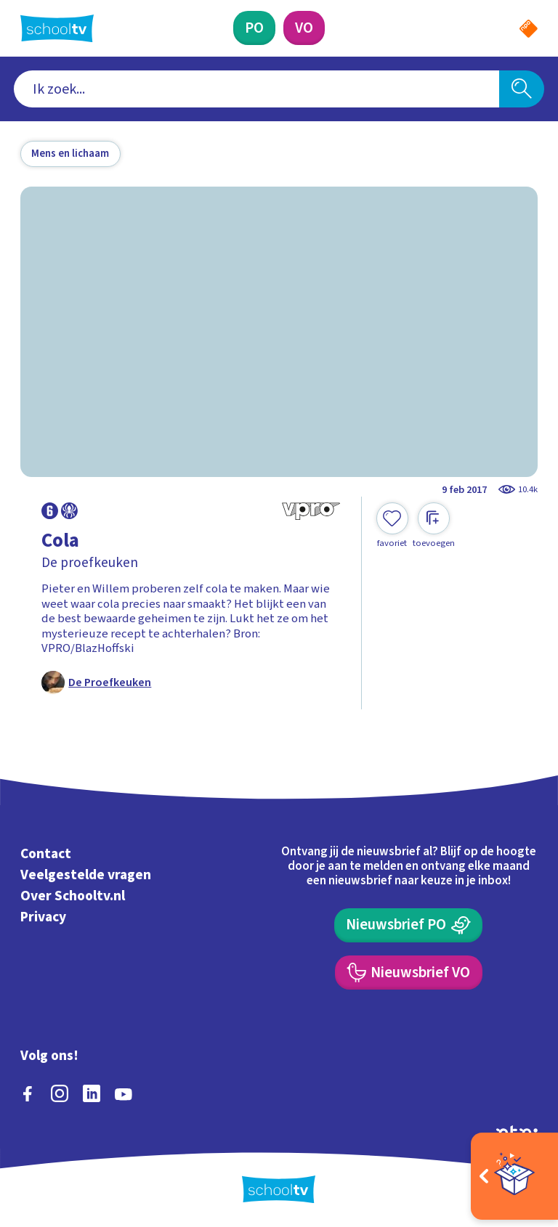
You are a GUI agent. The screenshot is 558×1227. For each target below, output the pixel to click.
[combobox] (257, 89)
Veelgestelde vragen (85, 875)
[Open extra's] (514, 1176)
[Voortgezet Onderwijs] (304, 28)
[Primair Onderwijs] (254, 28)
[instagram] (60, 1093)
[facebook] (28, 1093)
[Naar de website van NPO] (528, 28)
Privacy (43, 917)
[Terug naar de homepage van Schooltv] (57, 28)
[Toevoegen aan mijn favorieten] (392, 525)
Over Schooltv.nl (72, 896)
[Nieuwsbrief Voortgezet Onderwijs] (408, 972)
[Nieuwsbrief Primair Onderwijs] (408, 925)
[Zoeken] (521, 89)
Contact (45, 854)
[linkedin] (92, 1093)
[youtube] (124, 1093)
